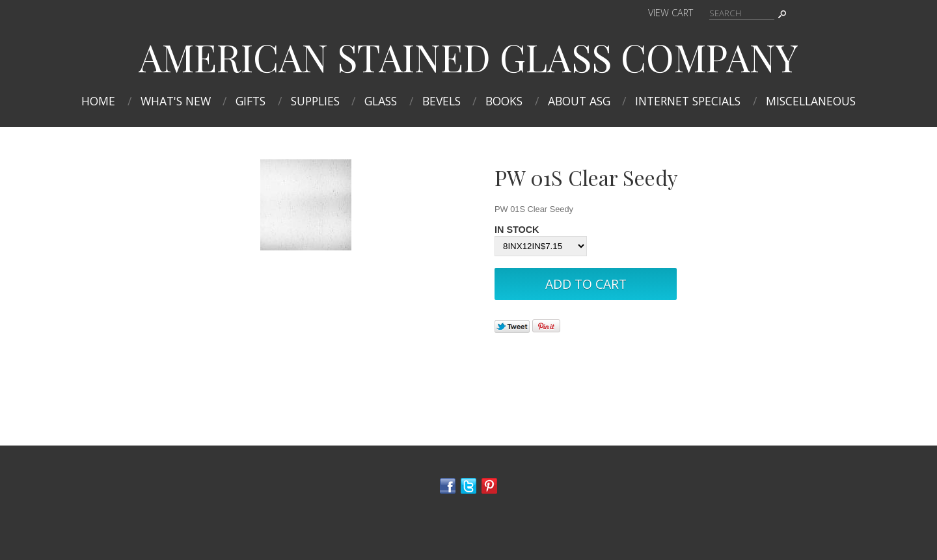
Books (504, 101)
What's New (176, 101)
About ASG (579, 101)
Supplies (315, 101)
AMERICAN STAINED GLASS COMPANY (468, 56)
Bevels (441, 101)
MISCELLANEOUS (811, 101)
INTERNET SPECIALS (687, 101)
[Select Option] (541, 246)
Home (98, 101)
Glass (380, 101)
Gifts (250, 101)
